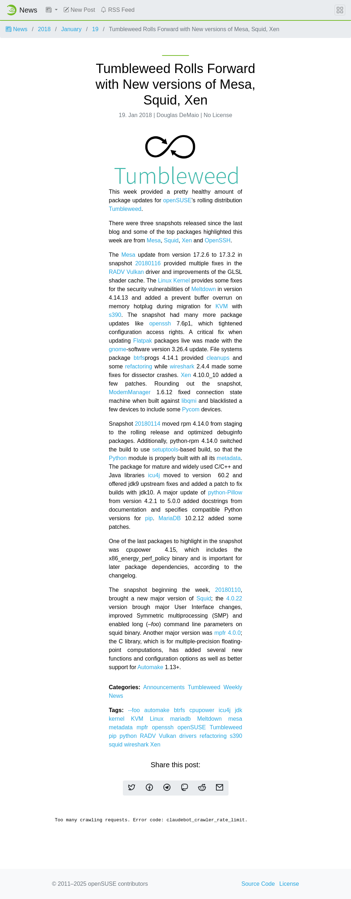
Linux (160, 719)
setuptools (165, 449)
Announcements (165, 687)
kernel (120, 719)
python (130, 736)
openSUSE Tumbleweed (210, 727)
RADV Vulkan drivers (170, 736)
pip (149, 518)
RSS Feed (117, 10)
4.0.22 (234, 598)
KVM (221, 306)
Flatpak (142, 341)
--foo (136, 710)
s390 (115, 315)
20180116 (147, 263)
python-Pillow (225, 492)
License (289, 884)
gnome (117, 349)
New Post (79, 10)
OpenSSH (217, 240)
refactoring (138, 366)
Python (118, 458)
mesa (235, 719)
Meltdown (203, 289)
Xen (187, 240)
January (71, 29)
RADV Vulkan (126, 272)
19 (95, 29)
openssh (160, 323)
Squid (171, 240)
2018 (44, 29)
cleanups (218, 358)
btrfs (139, 358)
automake (159, 710)
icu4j (154, 475)
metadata (229, 458)
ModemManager (130, 392)
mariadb (183, 719)
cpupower (204, 710)
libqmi (189, 401)
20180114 (147, 424)
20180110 (228, 590)
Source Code (258, 884)
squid (116, 744)
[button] (52, 10)
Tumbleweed (125, 209)
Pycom (190, 409)
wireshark (182, 366)
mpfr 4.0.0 (227, 633)
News (16, 29)
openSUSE (177, 200)
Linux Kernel (175, 280)
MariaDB (169, 518)
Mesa (154, 240)
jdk (238, 710)
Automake (150, 667)
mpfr (144, 727)
